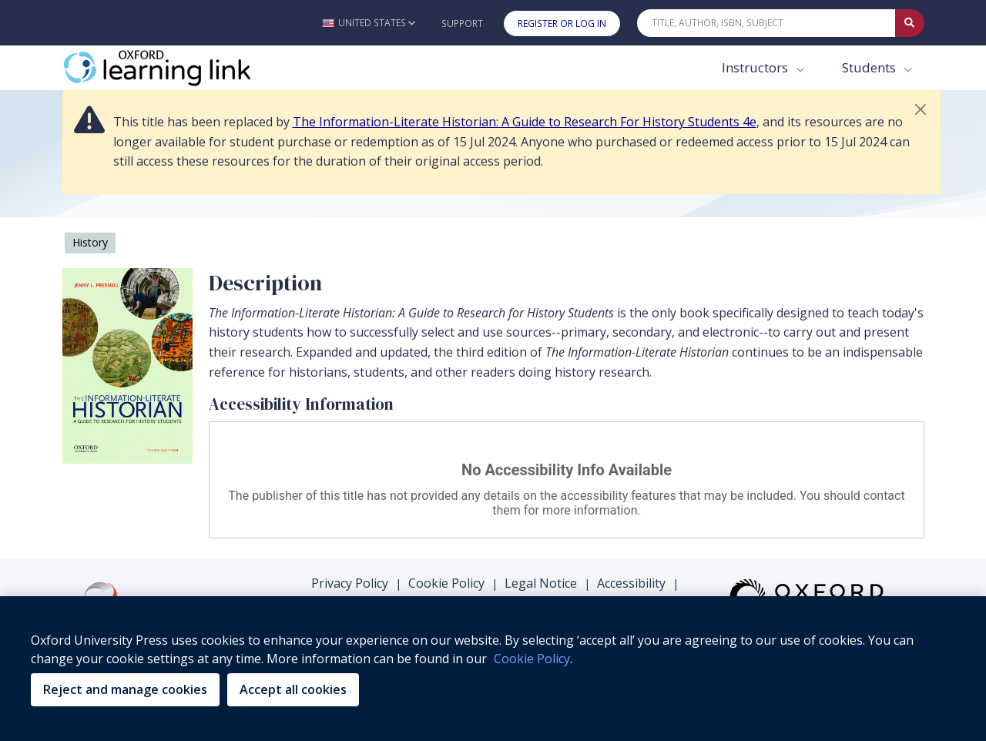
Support (462, 23)
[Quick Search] (766, 23)
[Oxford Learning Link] (177, 67)
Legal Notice (541, 583)
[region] (493, 668)
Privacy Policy (349, 583)
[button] (368, 23)
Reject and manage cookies (125, 689)
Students (870, 67)
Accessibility (631, 583)
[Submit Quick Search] (909, 23)
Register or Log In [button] (562, 23)
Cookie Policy (446, 583)
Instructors (756, 67)
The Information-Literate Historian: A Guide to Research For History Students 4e (524, 121)
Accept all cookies (293, 689)
